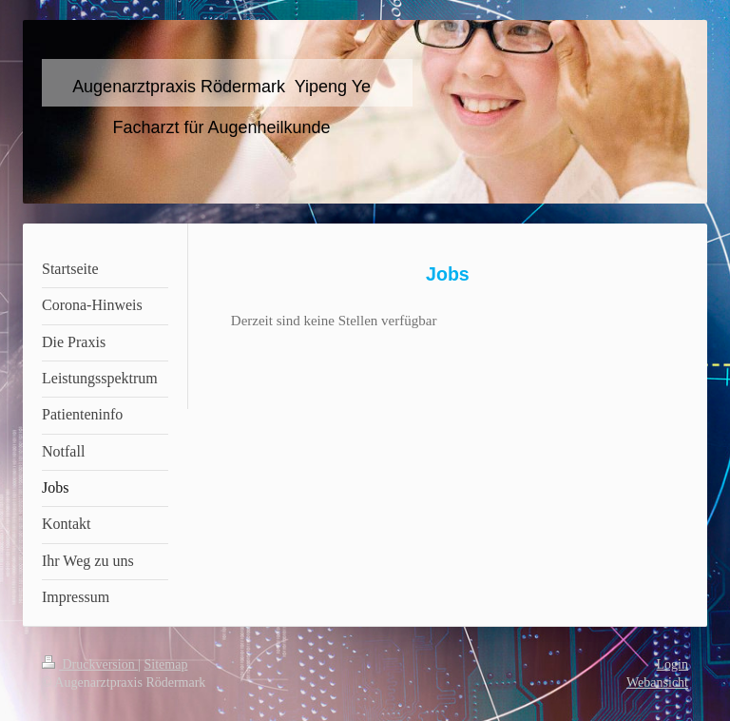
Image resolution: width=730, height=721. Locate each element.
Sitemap (166, 664)
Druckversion (90, 664)
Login (672, 664)
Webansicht (657, 682)
